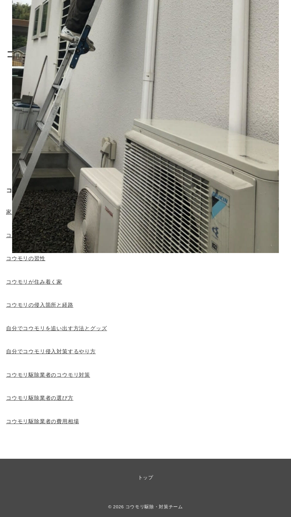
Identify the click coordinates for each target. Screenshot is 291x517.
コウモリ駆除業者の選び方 (40, 398)
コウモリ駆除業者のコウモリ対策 (48, 375)
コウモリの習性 (25, 258)
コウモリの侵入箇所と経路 (40, 305)
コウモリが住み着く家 (34, 282)
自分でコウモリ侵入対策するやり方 (51, 351)
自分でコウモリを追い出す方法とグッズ (56, 328)
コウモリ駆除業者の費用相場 (42, 421)
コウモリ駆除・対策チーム (154, 506)
